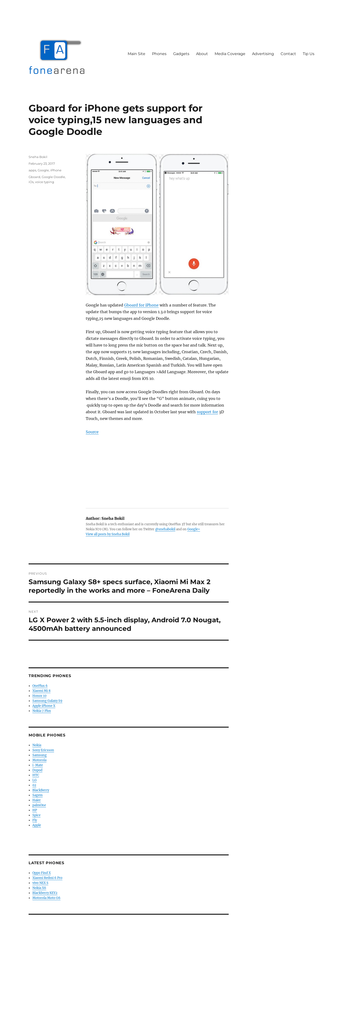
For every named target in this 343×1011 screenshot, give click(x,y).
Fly (34, 820)
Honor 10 (39, 696)
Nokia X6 (39, 888)
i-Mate (37, 765)
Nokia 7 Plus (41, 711)
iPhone (55, 170)
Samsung (39, 755)
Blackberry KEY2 (44, 893)
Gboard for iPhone (141, 305)
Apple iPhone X (43, 706)
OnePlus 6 (40, 686)
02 (34, 785)
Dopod (37, 770)
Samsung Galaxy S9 (47, 701)
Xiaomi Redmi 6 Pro (47, 878)
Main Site (136, 53)
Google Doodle (53, 177)
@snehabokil (165, 529)
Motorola (39, 760)
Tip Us (308, 53)
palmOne (39, 805)
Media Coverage (230, 53)
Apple (36, 825)
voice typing (44, 182)
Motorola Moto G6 (46, 898)
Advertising (263, 53)
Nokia (36, 745)
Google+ (193, 529)
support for (207, 411)
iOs (31, 182)
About (202, 53)
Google (43, 170)
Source (92, 431)
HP (34, 810)
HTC (35, 775)
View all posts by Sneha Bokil (108, 534)
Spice (36, 815)
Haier (36, 800)
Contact (288, 53)
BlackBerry (40, 790)
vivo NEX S (40, 883)
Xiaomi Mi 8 (41, 691)
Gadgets (181, 53)
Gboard (34, 177)
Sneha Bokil (38, 157)
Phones (159, 53)
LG (34, 780)
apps (32, 170)
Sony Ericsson (43, 750)
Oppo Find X (41, 873)
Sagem (37, 795)
